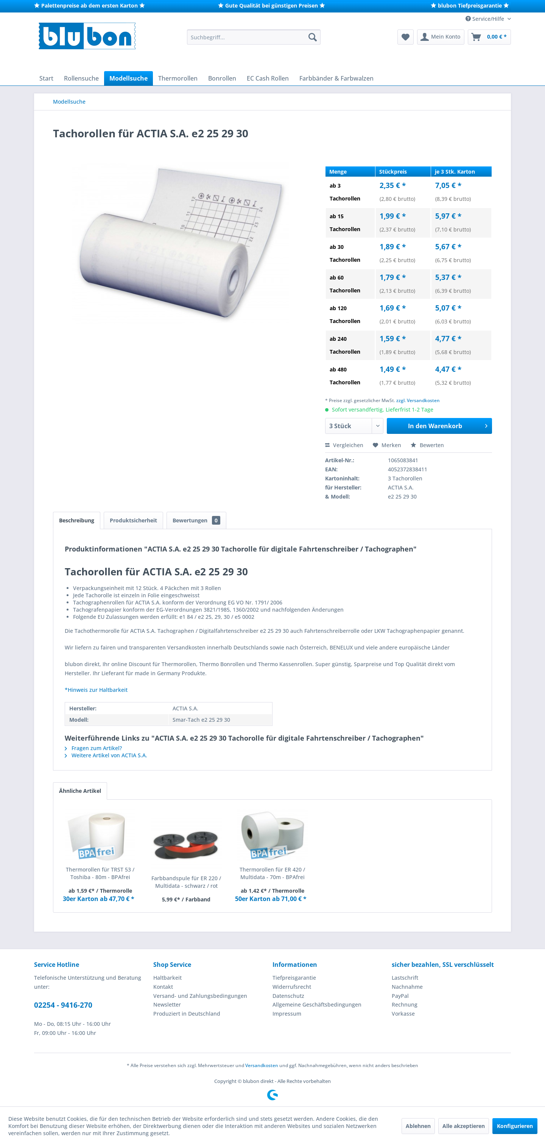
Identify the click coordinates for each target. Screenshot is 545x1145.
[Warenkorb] (489, 37)
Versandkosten (261, 1065)
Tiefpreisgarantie (294, 977)
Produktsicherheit (133, 520)
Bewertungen (196, 520)
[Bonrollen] (222, 78)
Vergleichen (344, 445)
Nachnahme (407, 986)
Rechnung (404, 1004)
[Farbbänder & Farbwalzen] (336, 78)
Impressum (286, 1013)
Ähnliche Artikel (80, 790)
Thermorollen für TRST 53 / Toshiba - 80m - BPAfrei (100, 873)
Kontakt (163, 986)
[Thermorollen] (178, 78)
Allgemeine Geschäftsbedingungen (316, 1004)
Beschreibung (76, 520)
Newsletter (167, 1004)
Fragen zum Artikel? (93, 748)
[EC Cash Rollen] (267, 78)
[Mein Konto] (440, 37)
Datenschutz (288, 995)
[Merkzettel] (405, 37)
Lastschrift (405, 977)
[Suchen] (313, 37)
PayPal (400, 995)
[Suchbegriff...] (254, 37)
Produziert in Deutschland (186, 1013)
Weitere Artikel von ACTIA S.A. (106, 755)
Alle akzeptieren (463, 1125)
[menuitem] (254, 37)
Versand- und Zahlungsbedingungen (200, 995)
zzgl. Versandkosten (418, 400)
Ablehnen (418, 1125)
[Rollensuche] (81, 78)
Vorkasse (403, 1013)
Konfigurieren (515, 1125)
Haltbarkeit (167, 977)
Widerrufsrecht (291, 986)
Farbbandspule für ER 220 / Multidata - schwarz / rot (186, 882)
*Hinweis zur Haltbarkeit (96, 689)
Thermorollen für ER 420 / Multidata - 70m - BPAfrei (272, 873)
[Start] (46, 78)
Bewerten (427, 445)
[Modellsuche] (128, 78)
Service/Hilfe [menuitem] (486, 18)
